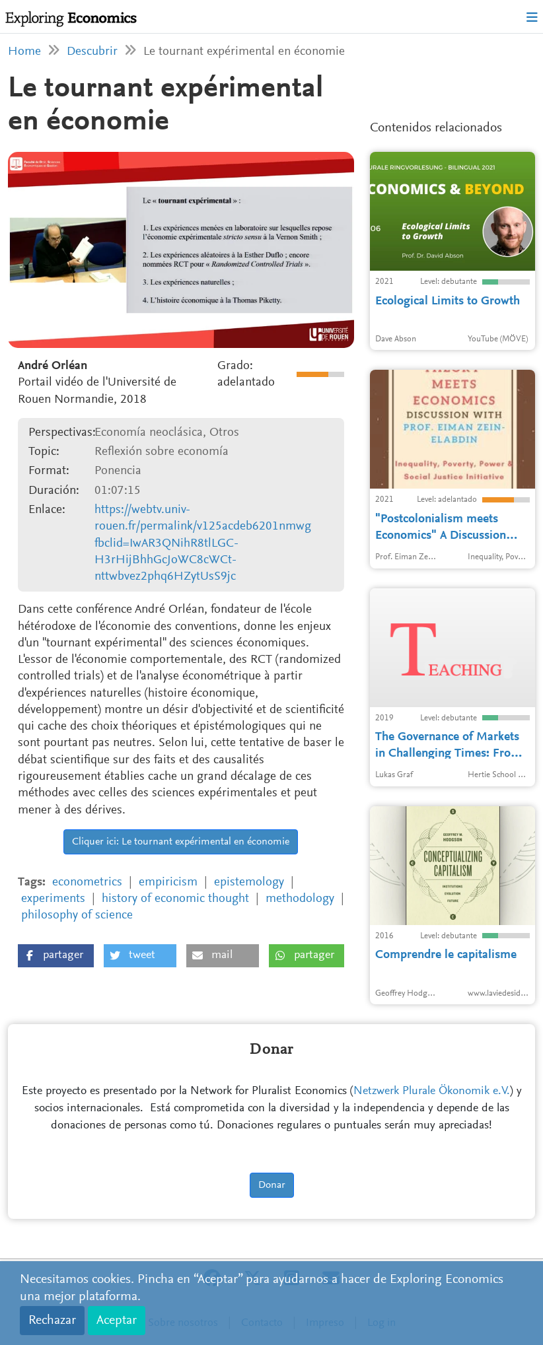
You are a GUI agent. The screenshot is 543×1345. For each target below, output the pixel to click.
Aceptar (116, 1320)
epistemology (249, 882)
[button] (56, 955)
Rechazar (52, 1320)
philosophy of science (77, 915)
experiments (53, 899)
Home (24, 52)
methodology (300, 899)
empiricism (168, 882)
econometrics (87, 882)
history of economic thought (175, 899)
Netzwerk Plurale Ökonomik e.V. (431, 1091)
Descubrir (92, 52)
